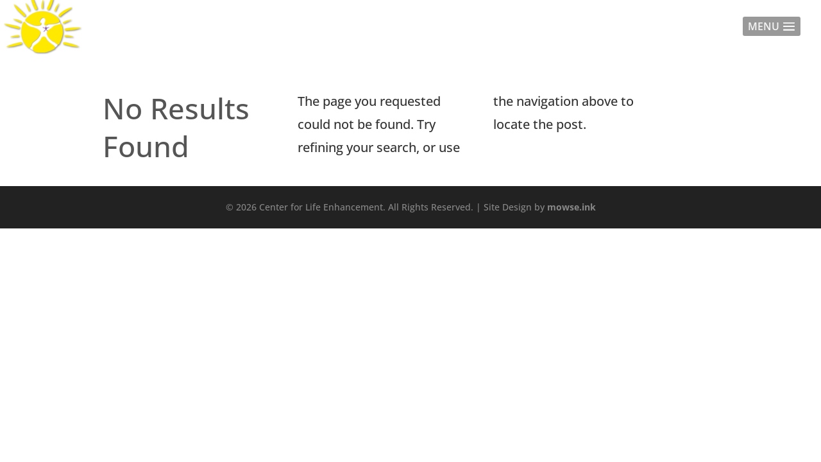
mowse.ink (571, 207)
